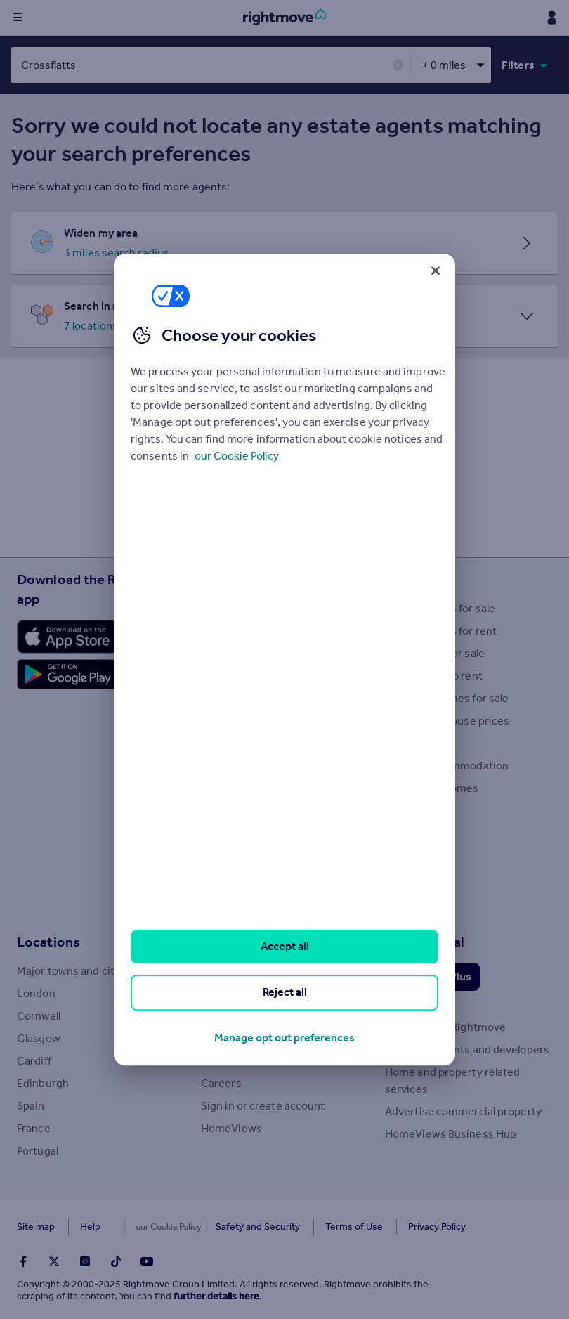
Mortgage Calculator (252, 855)
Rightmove (235, 941)
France (34, 1128)
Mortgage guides (244, 900)
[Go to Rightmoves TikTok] (116, 1261)
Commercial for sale (435, 653)
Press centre (233, 1015)
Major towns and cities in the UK (97, 970)
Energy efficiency (244, 810)
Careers (221, 1083)
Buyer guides (233, 698)
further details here (216, 1296)
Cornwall (38, 1015)
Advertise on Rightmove (445, 1027)
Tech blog (224, 970)
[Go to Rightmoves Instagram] (85, 1261)
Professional (424, 941)
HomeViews (231, 1128)
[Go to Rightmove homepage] (284, 17)
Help (90, 1227)
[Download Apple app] (67, 637)
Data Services (419, 1004)
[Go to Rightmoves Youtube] (146, 1261)
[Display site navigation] (17, 17)
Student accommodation (447, 765)
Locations (48, 941)
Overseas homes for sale (447, 698)
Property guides (241, 653)
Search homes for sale (440, 608)
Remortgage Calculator (258, 878)
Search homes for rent (441, 630)
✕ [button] (398, 65)
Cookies (143, 1227)
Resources (234, 579)
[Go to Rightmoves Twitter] (54, 1261)
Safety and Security (228, 1227)
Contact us (228, 1060)
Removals (225, 788)
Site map (36, 1227)
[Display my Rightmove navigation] (551, 17)
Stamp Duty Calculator (256, 608)
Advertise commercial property (463, 1111)
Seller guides (233, 720)
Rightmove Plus (432, 976)
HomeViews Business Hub (450, 1134)
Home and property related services (453, 1080)
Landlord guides (241, 765)
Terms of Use (324, 1227)
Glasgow (38, 1038)
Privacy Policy (407, 1227)
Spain (31, 1105)
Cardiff (34, 1060)
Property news (237, 675)
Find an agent (418, 743)
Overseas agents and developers (467, 1049)
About (216, 993)
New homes (415, 810)
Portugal (37, 1150)
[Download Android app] (67, 676)
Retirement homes (432, 788)
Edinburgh (43, 1083)
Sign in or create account (263, 1105)
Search (407, 579)
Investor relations (245, 1038)
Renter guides (235, 743)
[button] (284, 243)
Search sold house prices (447, 720)
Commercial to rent (434, 675)
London (36, 993)
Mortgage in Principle (254, 833)
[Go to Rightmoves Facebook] (23, 1261)
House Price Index (246, 630)
